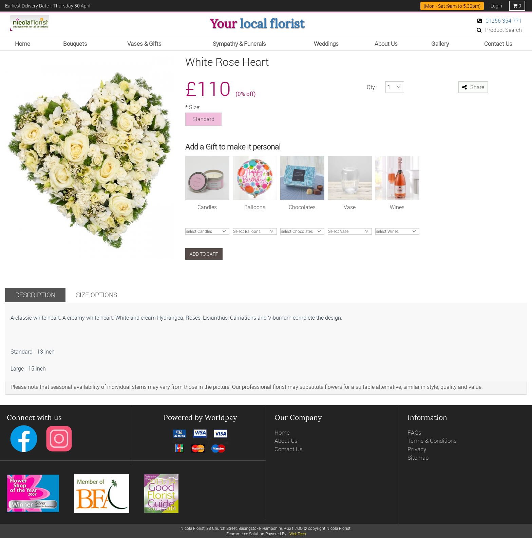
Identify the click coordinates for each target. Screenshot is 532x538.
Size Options (96, 295)
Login (496, 5)
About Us (286, 440)
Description (35, 295)
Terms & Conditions (432, 440)
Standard (203, 119)
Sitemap (418, 457)
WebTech (297, 533)
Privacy (416, 449)
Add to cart (204, 254)
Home (282, 432)
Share (473, 87)
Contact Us (288, 449)
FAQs (414, 432)
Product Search (499, 30)
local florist (272, 23)
